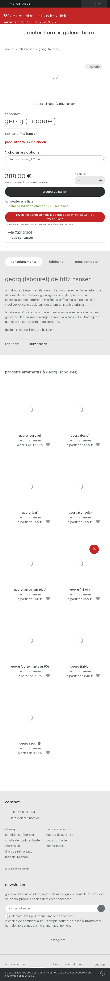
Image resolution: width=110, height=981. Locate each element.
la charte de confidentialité (24, 921)
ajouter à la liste (21, 201)
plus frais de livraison (36, 182)
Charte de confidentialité (22, 840)
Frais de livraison (16, 857)
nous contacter (21, 237)
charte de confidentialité (19, 976)
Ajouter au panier (55, 191)
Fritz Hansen (26, 49)
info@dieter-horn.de (22, 818)
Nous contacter (57, 840)
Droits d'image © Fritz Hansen (55, 103)
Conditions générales (20, 834)
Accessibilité (55, 846)
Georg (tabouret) (49, 49)
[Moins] (79, 180)
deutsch (98, 964)
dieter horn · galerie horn (60, 33)
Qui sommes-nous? (59, 829)
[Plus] (101, 180)
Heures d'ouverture (59, 834)
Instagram (55, 940)
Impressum (12, 846)
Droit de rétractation (19, 851)
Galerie (93, 66)
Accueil (9, 49)
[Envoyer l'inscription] (101, 908)
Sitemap (10, 829)
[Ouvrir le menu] (8, 33)
